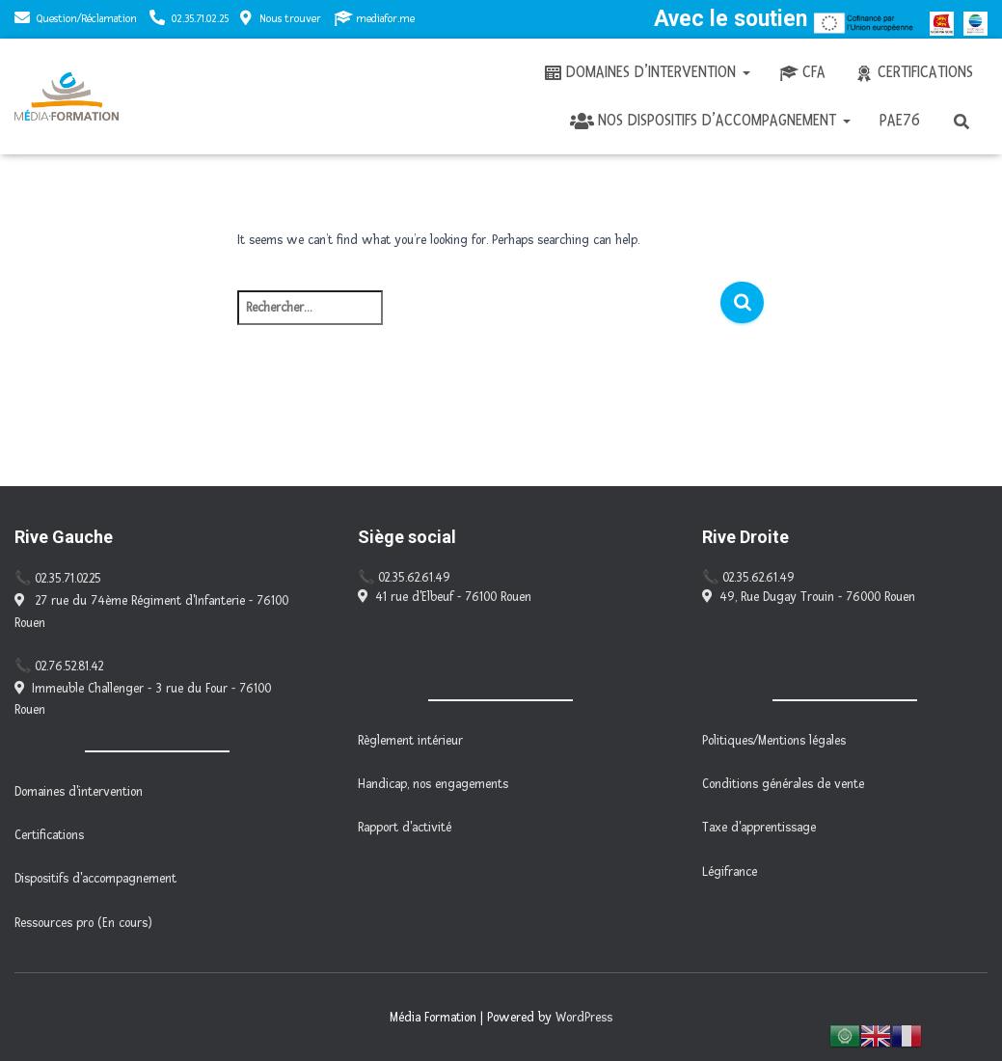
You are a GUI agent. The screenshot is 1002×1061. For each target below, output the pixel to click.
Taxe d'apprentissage (759, 827)
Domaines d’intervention (646, 72)
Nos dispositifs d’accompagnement (710, 120)
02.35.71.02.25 (200, 19)
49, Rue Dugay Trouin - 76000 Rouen (808, 597)
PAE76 (900, 120)
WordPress (583, 1017)
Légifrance (729, 872)
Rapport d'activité (404, 827)
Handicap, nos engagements (433, 784)
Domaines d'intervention (78, 792)
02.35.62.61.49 (414, 577)
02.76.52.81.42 (69, 666)
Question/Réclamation (87, 19)
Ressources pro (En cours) (83, 923)
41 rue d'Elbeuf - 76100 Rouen (444, 597)
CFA (802, 72)
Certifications (913, 72)
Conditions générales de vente (783, 784)
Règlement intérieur (410, 740)
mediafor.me (374, 18)
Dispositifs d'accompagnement (95, 878)
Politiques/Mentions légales (774, 740)
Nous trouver (281, 18)
